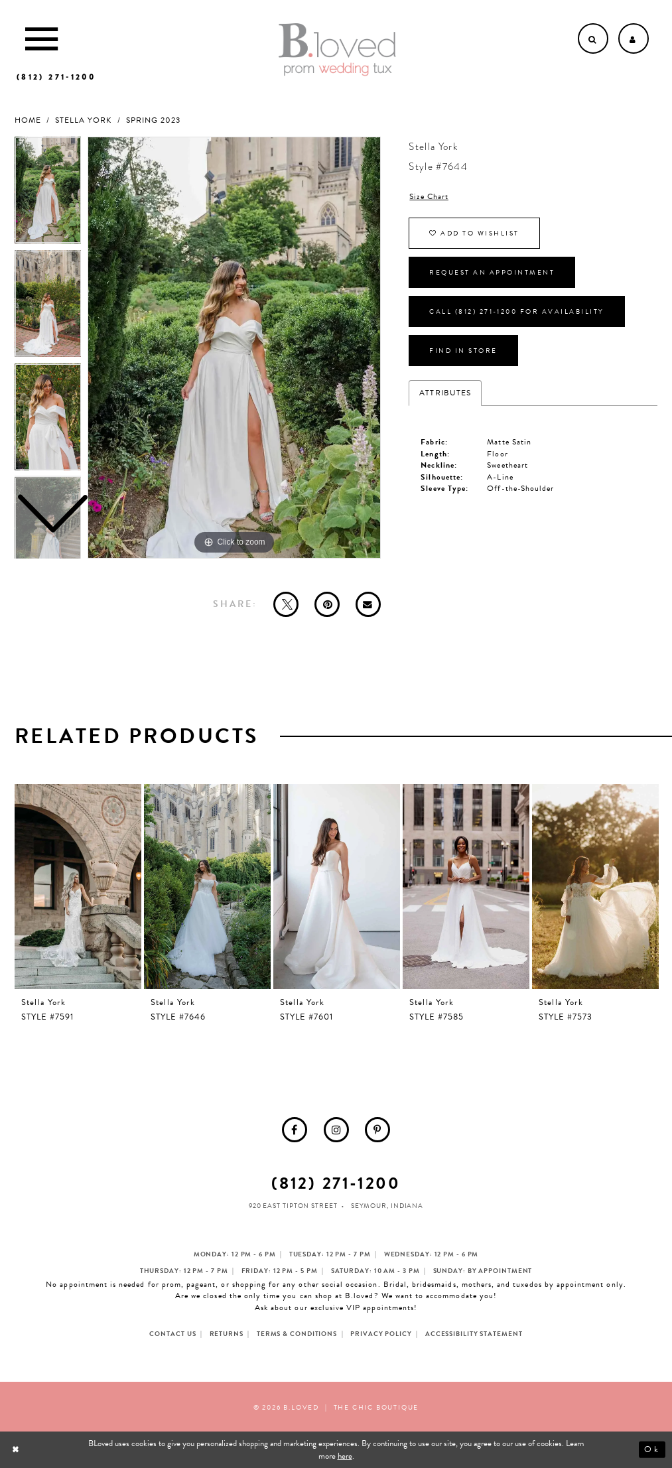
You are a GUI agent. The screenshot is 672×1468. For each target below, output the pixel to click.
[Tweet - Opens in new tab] (286, 604)
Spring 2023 (153, 120)
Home (28, 120)
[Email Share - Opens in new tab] (368, 604)
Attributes (445, 393)
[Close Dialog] (17, 1449)
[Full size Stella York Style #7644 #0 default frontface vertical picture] (234, 347)
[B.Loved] (337, 49)
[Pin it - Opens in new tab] (327, 604)
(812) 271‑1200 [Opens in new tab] (336, 1183)
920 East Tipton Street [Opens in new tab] (293, 1206)
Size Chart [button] (428, 196)
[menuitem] (294, 1129)
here (345, 1456)
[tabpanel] (234, 347)
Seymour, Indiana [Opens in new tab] (387, 1206)
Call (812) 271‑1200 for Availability (516, 311)
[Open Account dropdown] (633, 38)
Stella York (83, 120)
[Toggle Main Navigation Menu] (41, 38)
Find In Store (463, 351)
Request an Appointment (492, 272)
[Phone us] (56, 77)
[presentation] (78, 886)
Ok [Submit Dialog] (651, 1450)
